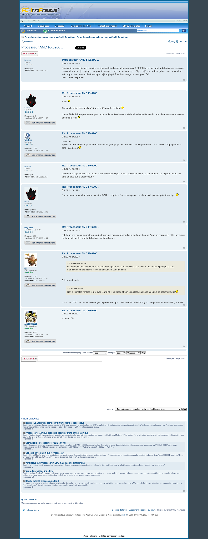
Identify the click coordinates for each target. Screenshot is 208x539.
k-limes (27, 108)
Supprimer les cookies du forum (142, 510)
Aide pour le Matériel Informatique (59, 37)
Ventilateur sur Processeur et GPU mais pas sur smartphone (55, 463)
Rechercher (29, 42)
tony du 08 (28, 228)
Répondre (29, 53)
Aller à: (110, 409)
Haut (184, 80)
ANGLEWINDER (31, 324)
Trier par (116, 353)
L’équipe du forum (119, 510)
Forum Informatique (34, 37)
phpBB (124, 515)
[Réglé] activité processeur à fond (42, 481)
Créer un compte (56, 30)
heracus (27, 60)
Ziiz (25, 268)
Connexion (31, 30)
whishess (28, 140)
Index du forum (32, 510)
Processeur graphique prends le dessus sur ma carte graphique (57, 433)
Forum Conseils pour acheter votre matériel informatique (102, 37)
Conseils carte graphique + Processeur (45, 453)
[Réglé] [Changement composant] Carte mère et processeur (55, 423)
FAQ (173, 42)
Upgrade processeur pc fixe (39, 471)
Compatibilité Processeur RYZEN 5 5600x (46, 443)
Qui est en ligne (29, 500)
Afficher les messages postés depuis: (84, 353)
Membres (183, 42)
